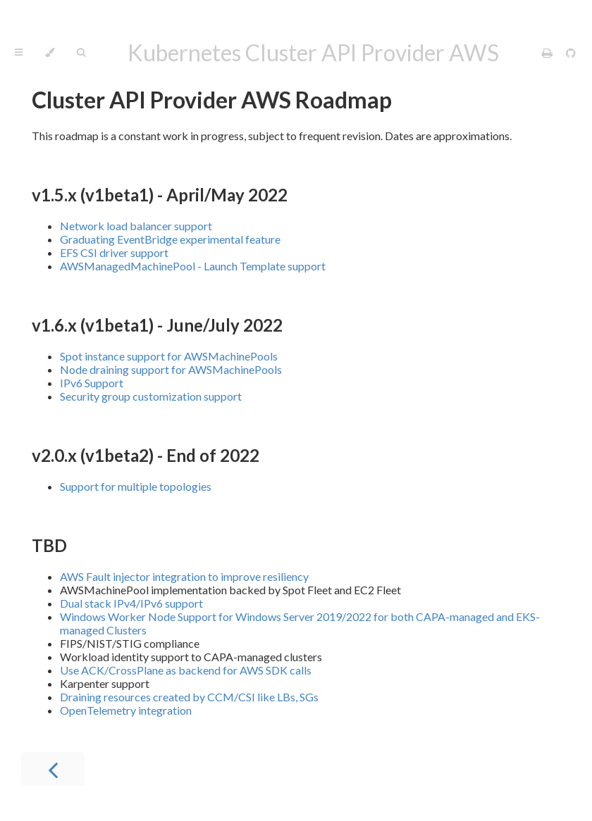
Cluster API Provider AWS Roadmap (212, 99)
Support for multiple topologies (135, 486)
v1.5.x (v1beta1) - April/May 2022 (160, 194)
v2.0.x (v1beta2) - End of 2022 (145, 455)
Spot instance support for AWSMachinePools (169, 356)
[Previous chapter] (53, 769)
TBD (49, 545)
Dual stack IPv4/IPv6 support (131, 603)
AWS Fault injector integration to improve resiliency (184, 576)
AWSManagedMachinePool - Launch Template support (193, 265)
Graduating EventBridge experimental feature (170, 239)
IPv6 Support (91, 382)
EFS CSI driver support (114, 252)
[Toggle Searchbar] (81, 52)
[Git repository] (570, 52)
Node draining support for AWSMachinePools (171, 369)
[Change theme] (50, 52)
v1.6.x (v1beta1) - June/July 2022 (157, 325)
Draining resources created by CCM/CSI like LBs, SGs (189, 696)
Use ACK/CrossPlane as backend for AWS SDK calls (186, 670)
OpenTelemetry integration (126, 710)
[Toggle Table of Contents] (19, 52)
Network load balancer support (136, 225)
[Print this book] (548, 52)
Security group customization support (151, 396)
